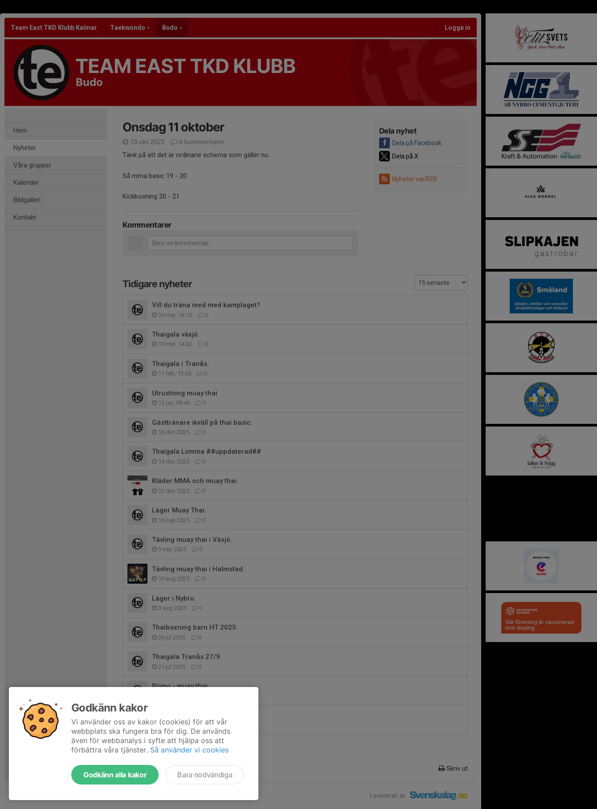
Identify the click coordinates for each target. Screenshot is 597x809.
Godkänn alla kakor (115, 774)
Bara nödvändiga (204, 774)
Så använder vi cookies (189, 749)
